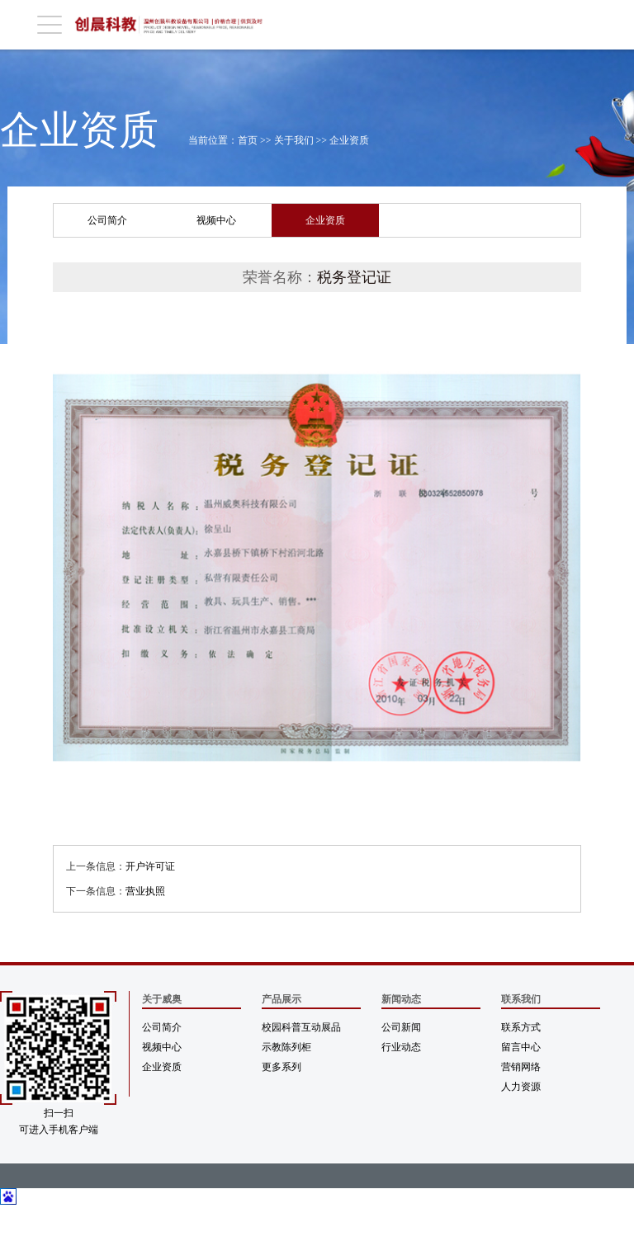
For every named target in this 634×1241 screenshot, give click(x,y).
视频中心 (216, 220)
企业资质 (349, 140)
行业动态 (401, 1047)
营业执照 (145, 891)
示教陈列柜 (286, 1047)
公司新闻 (401, 1027)
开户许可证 (150, 866)
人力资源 (521, 1086)
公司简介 (107, 220)
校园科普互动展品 (301, 1027)
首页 (248, 140)
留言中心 (521, 1047)
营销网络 (521, 1067)
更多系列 (281, 1067)
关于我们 (294, 140)
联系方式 (521, 1027)
